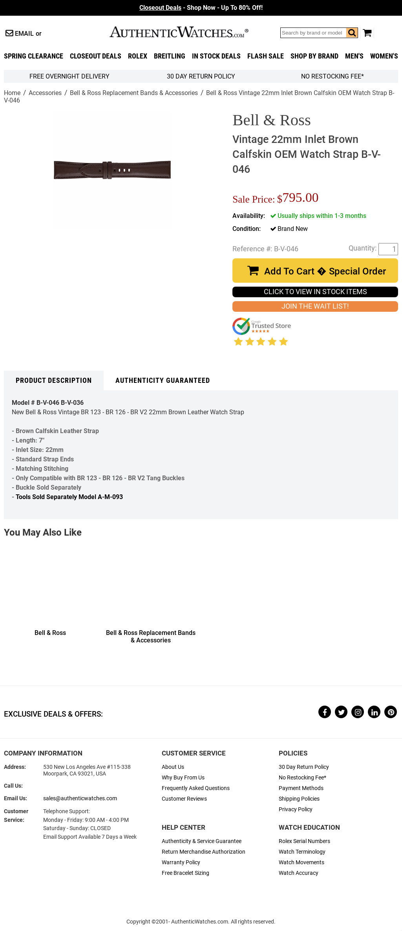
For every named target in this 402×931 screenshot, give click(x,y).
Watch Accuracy (298, 873)
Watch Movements (301, 862)
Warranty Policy (181, 862)
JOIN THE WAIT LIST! (315, 306)
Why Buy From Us (183, 777)
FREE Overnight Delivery (69, 76)
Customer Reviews (184, 799)
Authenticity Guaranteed (162, 380)
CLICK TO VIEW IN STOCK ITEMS (315, 292)
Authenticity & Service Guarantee (201, 841)
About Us (173, 767)
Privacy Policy (295, 809)
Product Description (54, 380)
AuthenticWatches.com (187, 32)
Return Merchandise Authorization (203, 852)
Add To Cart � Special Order (325, 271)
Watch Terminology (302, 852)
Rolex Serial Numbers (304, 841)
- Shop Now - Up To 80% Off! (201, 7)
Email (24, 33)
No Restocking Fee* (332, 76)
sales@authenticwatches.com (80, 798)
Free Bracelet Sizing (185, 873)
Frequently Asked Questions (196, 788)
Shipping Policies (299, 799)
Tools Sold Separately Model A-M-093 (69, 497)
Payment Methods (301, 788)
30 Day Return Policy (304, 767)
